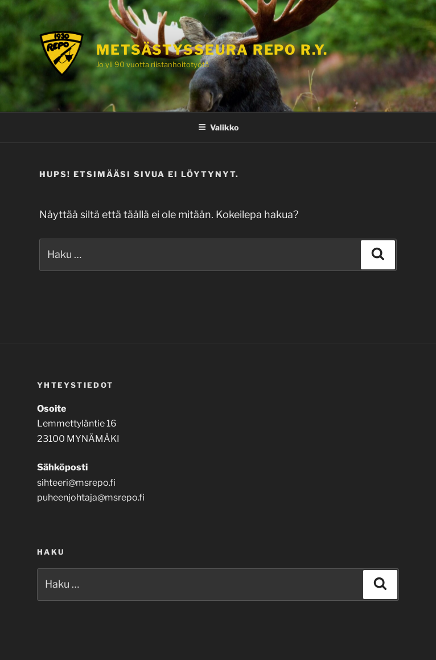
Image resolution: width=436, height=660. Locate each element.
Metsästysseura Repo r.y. (212, 50)
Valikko (218, 127)
